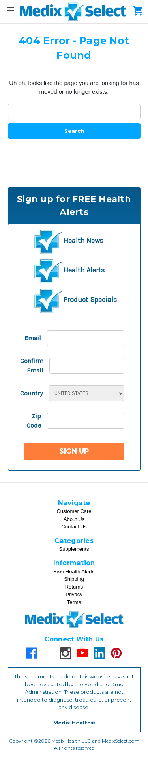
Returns (74, 587)
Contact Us (73, 527)
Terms (74, 602)
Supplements (74, 549)
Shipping (74, 579)
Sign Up (74, 451)
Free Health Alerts (73, 571)
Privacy (74, 594)
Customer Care (73, 511)
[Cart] (136, 10)
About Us (74, 519)
